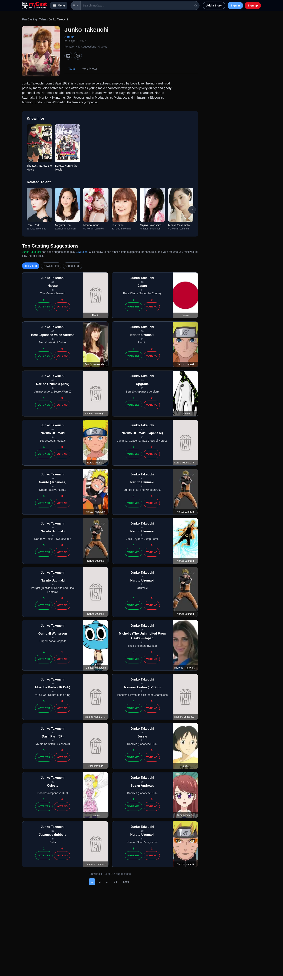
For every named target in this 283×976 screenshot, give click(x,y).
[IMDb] (68, 56)
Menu (59, 5)
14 (115, 881)
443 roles (81, 251)
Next (126, 881)
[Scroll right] (192, 210)
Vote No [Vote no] (62, 306)
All (75, 5)
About (71, 68)
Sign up (253, 5)
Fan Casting (29, 19)
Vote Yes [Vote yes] (44, 306)
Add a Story (214, 5)
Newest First (51, 265)
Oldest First (72, 265)
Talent (42, 19)
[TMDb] (78, 56)
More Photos (89, 68)
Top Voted (31, 265)
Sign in (235, 5)
